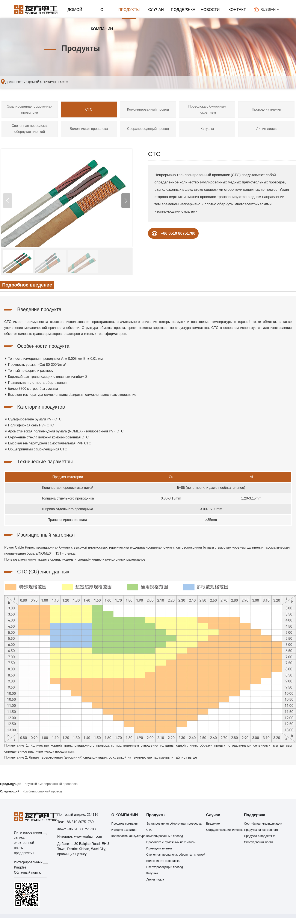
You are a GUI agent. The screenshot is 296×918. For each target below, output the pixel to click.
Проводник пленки (266, 110)
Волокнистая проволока (89, 129)
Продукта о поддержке (259, 836)
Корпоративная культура (128, 836)
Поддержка (183, 10)
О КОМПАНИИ (102, 13)
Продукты (128, 10)
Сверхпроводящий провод (148, 129)
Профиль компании (125, 824)
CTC (65, 82)
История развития (123, 830)
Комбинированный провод (148, 110)
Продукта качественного (261, 830)
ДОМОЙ (75, 10)
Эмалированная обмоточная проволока (29, 110)
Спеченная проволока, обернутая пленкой (30, 129)
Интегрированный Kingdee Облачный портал (30, 868)
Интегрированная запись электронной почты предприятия (30, 843)
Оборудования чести (258, 843)
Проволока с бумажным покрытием (207, 110)
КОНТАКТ (237, 10)
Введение (213, 824)
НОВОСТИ (210, 10)
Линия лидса (266, 129)
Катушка (207, 129)
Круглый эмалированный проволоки (52, 784)
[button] (125, 201)
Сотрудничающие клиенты (224, 830)
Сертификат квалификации (263, 824)
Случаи (156, 10)
